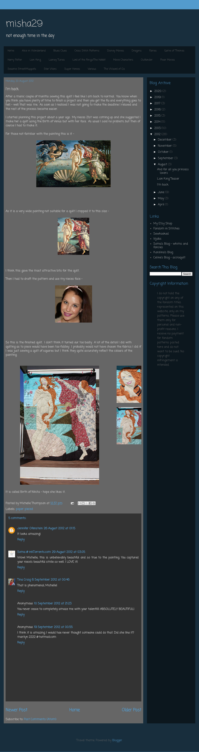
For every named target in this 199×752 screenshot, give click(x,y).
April (161, 204)
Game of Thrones (174, 51)
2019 (158, 97)
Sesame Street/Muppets (22, 69)
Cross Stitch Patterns (87, 51)
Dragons (137, 51)
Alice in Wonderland (34, 51)
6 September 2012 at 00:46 (50, 580)
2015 (157, 116)
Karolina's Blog (163, 252)
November (165, 146)
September (166, 158)
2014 (157, 122)
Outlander (147, 60)
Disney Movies (115, 51)
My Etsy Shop (162, 223)
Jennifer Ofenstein (30, 528)
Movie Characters (123, 60)
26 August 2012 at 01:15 (59, 528)
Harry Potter (15, 60)
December (165, 140)
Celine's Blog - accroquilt (169, 257)
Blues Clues (60, 51)
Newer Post (16, 710)
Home (11, 51)
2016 (158, 109)
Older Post (131, 710)
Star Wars (50, 69)
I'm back (162, 185)
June (161, 192)
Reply (21, 539)
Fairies (153, 51)
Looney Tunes (57, 60)
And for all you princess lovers (173, 171)
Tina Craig (24, 580)
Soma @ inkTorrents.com (34, 552)
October (164, 152)
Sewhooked (161, 234)
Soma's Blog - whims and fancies (170, 246)
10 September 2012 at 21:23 (52, 603)
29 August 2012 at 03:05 (68, 552)
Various (92, 69)
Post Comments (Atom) (40, 719)
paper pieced (24, 509)
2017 (157, 103)
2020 (158, 91)
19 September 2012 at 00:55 (53, 627)
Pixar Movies (167, 60)
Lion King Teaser (168, 179)
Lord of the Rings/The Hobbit (89, 60)
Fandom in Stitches (166, 228)
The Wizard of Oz (114, 69)
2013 (157, 128)
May (161, 198)
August (163, 164)
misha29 (24, 24)
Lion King (35, 60)
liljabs (157, 239)
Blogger (117, 740)
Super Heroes (72, 69)
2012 (157, 134)
